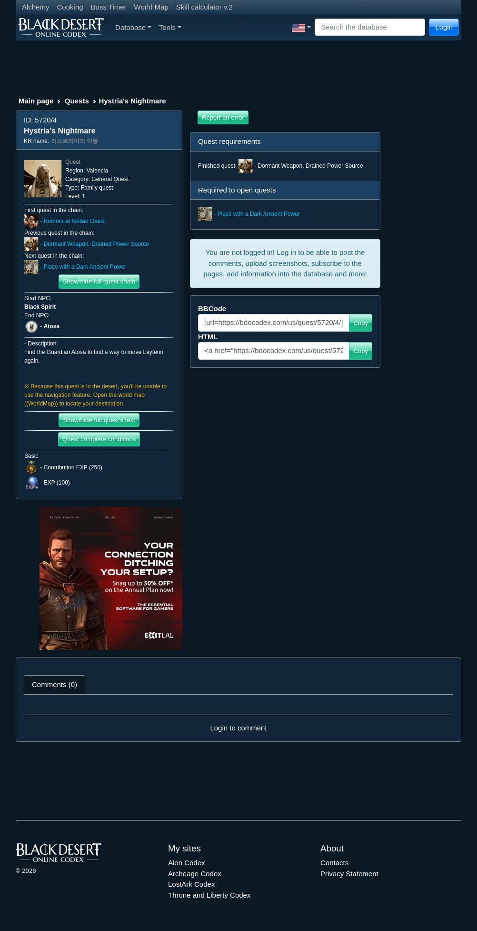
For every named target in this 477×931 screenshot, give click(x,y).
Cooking (70, 7)
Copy (360, 322)
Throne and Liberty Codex (209, 895)
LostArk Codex (191, 884)
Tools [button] (170, 27)
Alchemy (36, 7)
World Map (151, 7)
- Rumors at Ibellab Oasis (64, 221)
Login (444, 27)
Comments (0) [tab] (54, 684)
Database (133, 27)
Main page (36, 101)
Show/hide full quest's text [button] (99, 420)
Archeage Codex (194, 874)
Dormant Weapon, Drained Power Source (310, 165)
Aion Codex (186, 863)
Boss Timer (109, 7)
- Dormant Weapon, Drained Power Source (86, 244)
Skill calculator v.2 (204, 7)
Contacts (334, 863)
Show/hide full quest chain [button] (99, 281)
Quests (77, 101)
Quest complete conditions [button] (99, 439)
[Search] (370, 27)
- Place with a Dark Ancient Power (75, 266)
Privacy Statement (349, 874)
